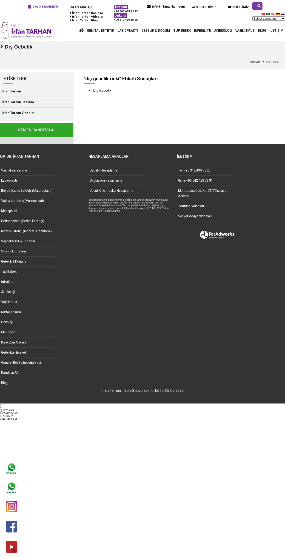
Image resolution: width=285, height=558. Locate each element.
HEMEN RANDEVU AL (37, 130)
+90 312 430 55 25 (126, 19)
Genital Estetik (100, 30)
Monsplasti (9, 211)
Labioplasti (127, 30)
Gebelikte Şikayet (13, 352)
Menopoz (8, 332)
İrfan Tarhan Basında (18, 102)
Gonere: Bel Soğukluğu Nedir (21, 362)
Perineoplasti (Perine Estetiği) (22, 221)
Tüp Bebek (182, 30)
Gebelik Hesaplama (103, 170)
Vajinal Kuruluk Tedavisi (18, 241)
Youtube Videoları (191, 206)
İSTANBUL (142, 412)
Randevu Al (9, 373)
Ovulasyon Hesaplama (106, 180)
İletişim (276, 30)
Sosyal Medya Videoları (195, 216)
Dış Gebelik (102, 90)
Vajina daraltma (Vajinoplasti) (22, 201)
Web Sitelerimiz (204, 7)
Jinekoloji (223, 30)
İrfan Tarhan (81, 7)
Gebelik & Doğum (155, 30)
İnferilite (202, 30)
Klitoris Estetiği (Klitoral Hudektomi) (26, 231)
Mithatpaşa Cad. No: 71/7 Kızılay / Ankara (202, 193)
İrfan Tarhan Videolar (18, 113)
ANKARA (142, 417)
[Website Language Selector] (268, 18)
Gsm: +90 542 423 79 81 (195, 180)
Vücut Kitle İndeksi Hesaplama (111, 190)
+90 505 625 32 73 (126, 11)
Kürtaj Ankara (11, 312)
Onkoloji (7, 322)
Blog (262, 30)
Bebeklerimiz (238, 7)
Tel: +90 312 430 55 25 (194, 170)
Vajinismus (245, 30)
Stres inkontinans (13, 251)
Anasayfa (255, 61)
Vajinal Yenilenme (14, 170)
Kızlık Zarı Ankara (13, 342)
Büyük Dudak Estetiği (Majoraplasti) (26, 190)
